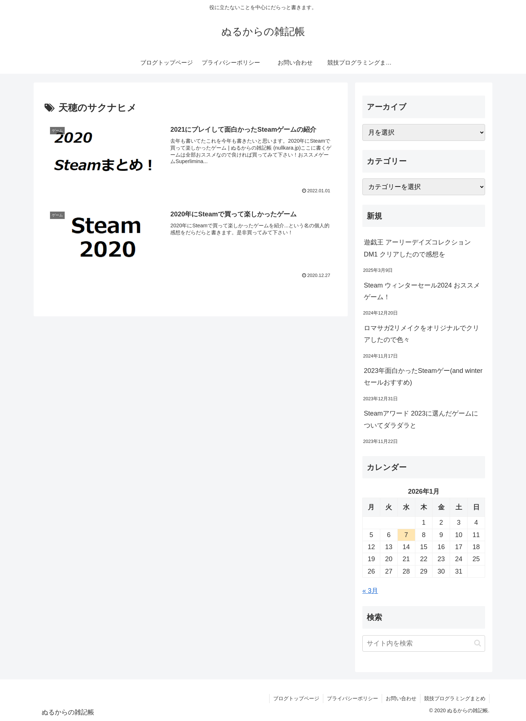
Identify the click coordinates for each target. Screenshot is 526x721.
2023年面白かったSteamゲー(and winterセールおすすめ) (423, 376)
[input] (423, 643)
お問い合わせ (401, 698)
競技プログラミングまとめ (454, 698)
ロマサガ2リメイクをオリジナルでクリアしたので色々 (421, 333)
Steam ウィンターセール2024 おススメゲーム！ (422, 291)
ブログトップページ (296, 698)
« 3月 (370, 590)
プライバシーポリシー (352, 698)
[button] (477, 643)
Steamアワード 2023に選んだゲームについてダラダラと (421, 419)
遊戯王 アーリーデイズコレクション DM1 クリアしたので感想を (417, 248)
